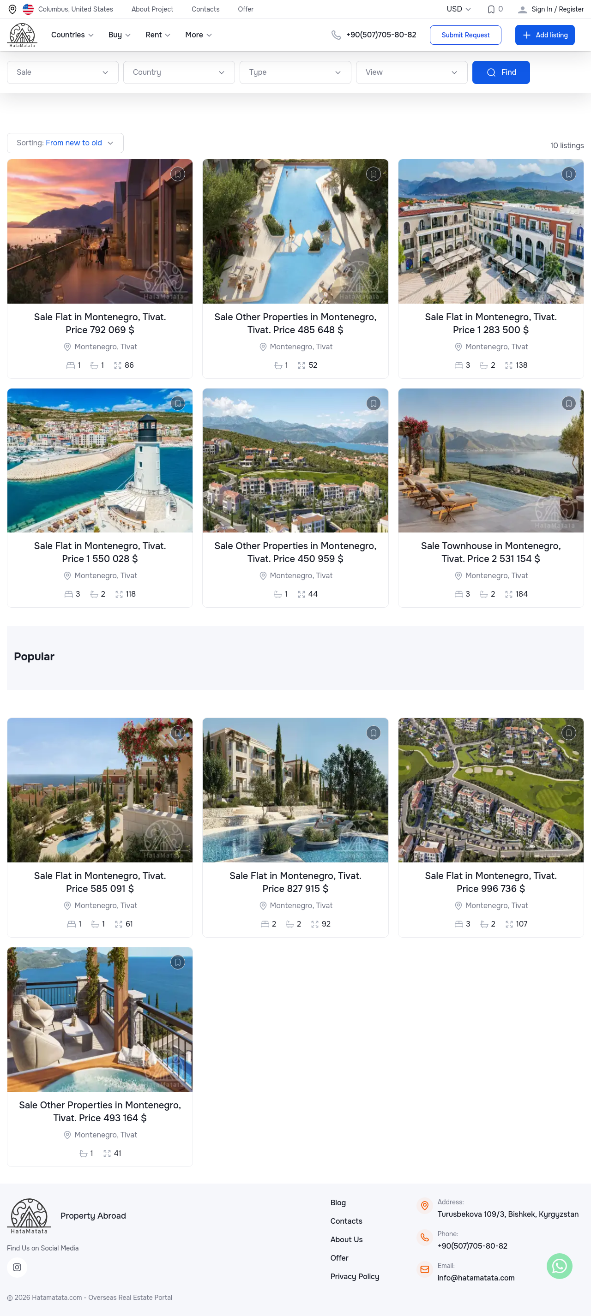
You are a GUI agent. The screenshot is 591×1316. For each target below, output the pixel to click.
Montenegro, (97, 347)
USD (459, 9)
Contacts (205, 9)
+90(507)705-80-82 (381, 35)
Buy (120, 35)
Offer (246, 9)
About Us (347, 1239)
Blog (338, 1203)
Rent (158, 35)
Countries (73, 35)
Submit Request (465, 35)
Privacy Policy (355, 1276)
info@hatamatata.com (476, 1278)
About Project (152, 9)
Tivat (129, 347)
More (199, 35)
